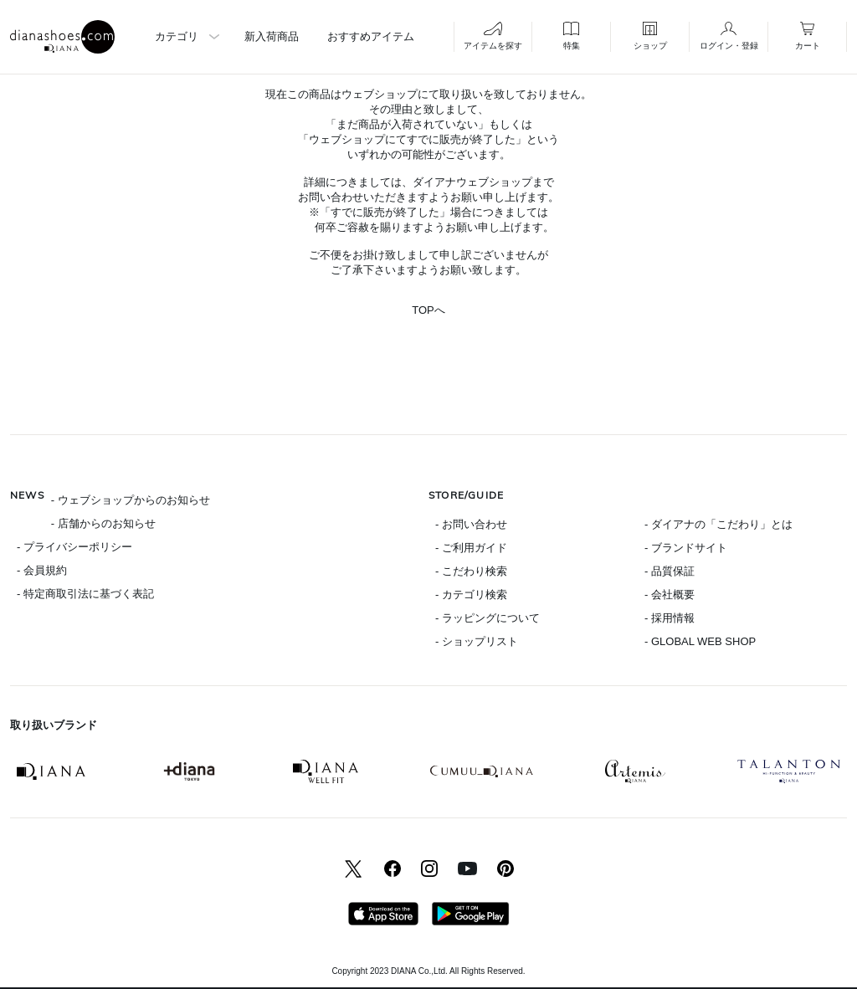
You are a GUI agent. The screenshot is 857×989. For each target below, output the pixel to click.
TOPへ (428, 310)
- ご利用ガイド (471, 547)
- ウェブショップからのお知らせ (130, 500)
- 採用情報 (669, 618)
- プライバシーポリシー (74, 547)
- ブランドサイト (685, 547)
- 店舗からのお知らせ (103, 523)
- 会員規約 (42, 570)
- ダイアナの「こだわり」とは (718, 524)
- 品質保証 (669, 571)
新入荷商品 (271, 36)
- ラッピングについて (487, 618)
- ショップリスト (476, 641)
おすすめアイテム (370, 36)
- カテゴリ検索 (471, 594)
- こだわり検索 (471, 571)
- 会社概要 (669, 594)
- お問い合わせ (471, 524)
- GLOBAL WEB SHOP (700, 641)
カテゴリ (176, 36)
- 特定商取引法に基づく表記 (85, 593)
